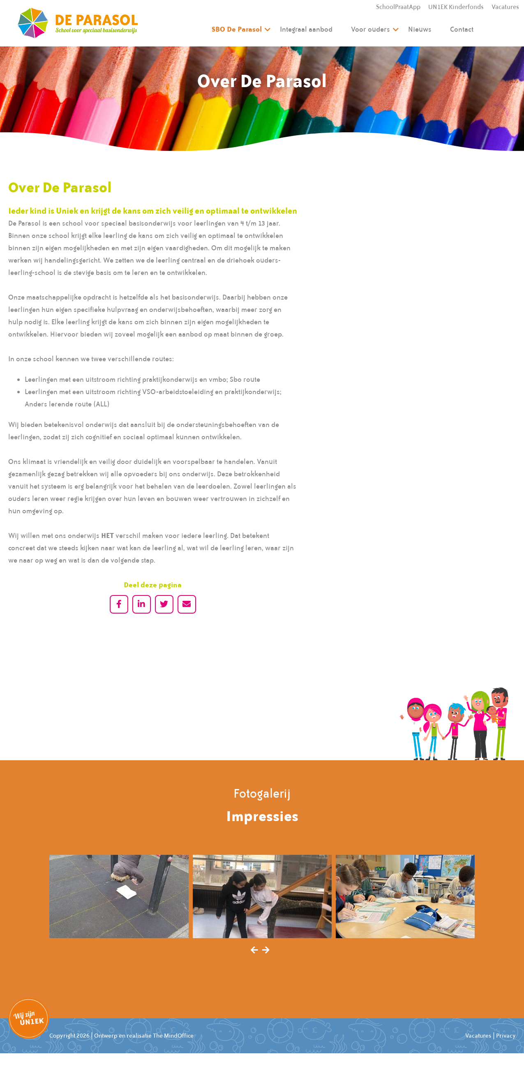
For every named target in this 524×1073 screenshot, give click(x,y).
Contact (461, 29)
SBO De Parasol (237, 29)
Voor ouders (370, 29)
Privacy (506, 1035)
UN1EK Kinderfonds (456, 7)
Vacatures (505, 7)
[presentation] (254, 950)
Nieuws (420, 29)
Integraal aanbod (306, 29)
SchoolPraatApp (398, 7)
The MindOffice (173, 1035)
